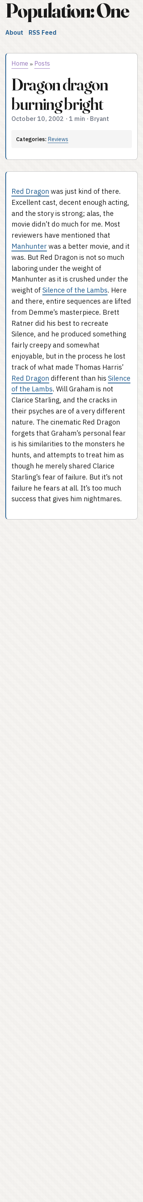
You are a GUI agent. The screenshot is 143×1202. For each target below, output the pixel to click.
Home (19, 63)
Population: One (67, 10)
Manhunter (29, 246)
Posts (42, 63)
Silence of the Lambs (75, 290)
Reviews (58, 139)
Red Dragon (30, 191)
